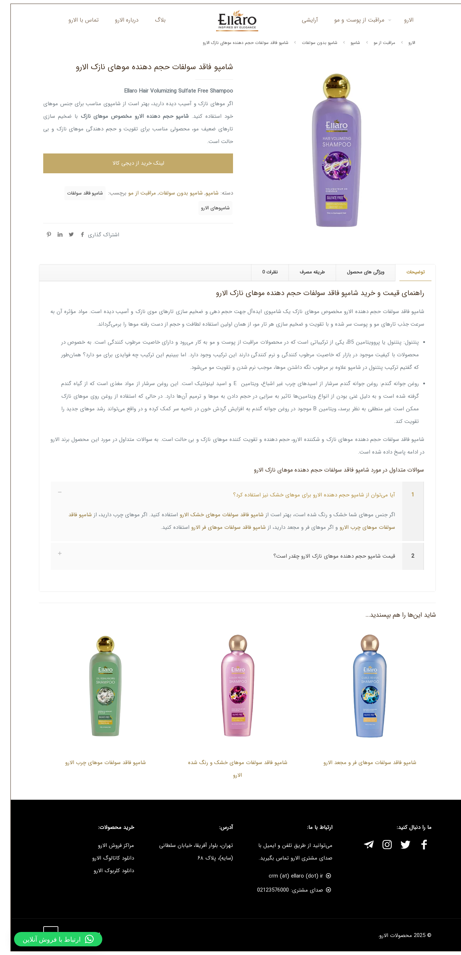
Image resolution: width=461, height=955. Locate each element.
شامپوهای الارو (208, 208)
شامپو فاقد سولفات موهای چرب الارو (98, 762)
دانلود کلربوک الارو (107, 870)
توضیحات (408, 272)
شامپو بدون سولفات (313, 42)
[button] (51, 939)
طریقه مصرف (305, 272)
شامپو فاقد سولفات (78, 193)
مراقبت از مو (377, 42)
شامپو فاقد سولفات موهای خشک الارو (215, 514)
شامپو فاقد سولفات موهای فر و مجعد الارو (363, 762)
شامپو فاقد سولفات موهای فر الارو (221, 527)
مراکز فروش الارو (109, 845)
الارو (405, 42)
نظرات (263, 272)
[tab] (408, 272)
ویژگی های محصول (358, 272)
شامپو (348, 42)
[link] (230, 511)
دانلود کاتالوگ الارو (106, 858)
